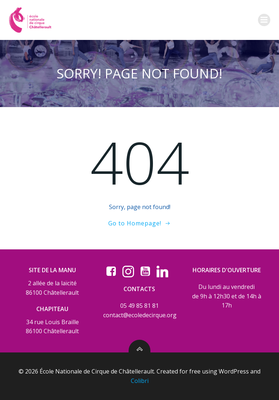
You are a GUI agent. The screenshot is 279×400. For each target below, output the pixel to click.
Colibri (140, 381)
